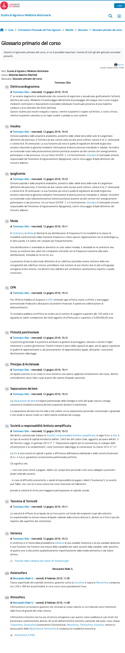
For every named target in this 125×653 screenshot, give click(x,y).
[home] (26, 15)
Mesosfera (102, 582)
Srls (115, 435)
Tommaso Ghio (21, 92)
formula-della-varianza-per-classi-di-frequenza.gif (42, 561)
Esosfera (99, 625)
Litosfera (79, 582)
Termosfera (86, 625)
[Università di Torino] (10, 5)
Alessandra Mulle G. (23, 578)
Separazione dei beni (24, 401)
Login (119, 5)
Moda (30, 233)
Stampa (120, 64)
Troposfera (16, 625)
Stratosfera (30, 625)
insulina (92, 155)
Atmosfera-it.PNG (25, 635)
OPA (50, 300)
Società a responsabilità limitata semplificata (71, 435)
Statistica (18, 233)
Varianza (59, 543)
